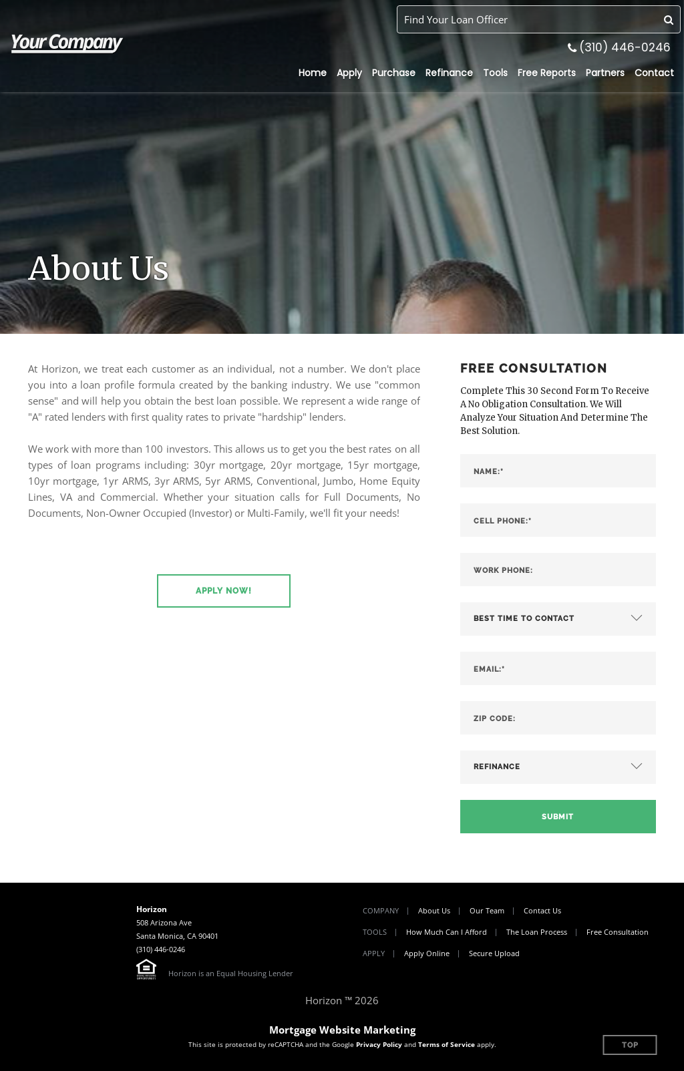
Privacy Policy (379, 1044)
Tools (495, 72)
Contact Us (542, 910)
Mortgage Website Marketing (342, 1029)
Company (381, 910)
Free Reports (547, 72)
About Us (434, 910)
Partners (605, 72)
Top (630, 1045)
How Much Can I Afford (446, 932)
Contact (654, 72)
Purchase (393, 72)
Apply (349, 72)
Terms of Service (446, 1044)
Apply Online (427, 953)
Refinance (449, 72)
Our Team (487, 910)
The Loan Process (536, 932)
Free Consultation (617, 932)
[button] (224, 591)
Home (313, 72)
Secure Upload (494, 953)
